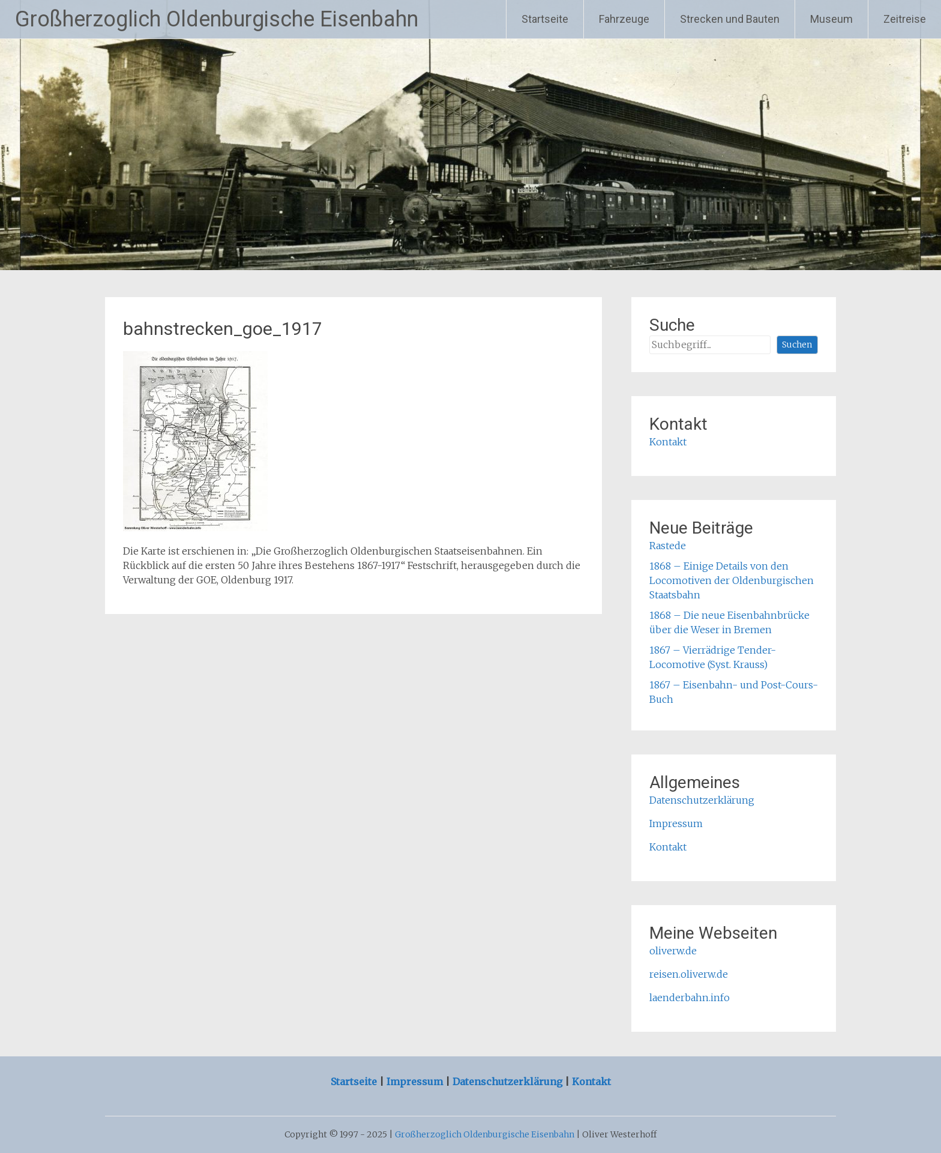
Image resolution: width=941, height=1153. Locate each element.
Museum (831, 19)
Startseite (545, 19)
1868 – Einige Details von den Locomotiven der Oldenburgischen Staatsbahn (731, 580)
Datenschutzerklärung (701, 800)
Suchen (797, 344)
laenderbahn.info (689, 998)
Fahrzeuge (624, 19)
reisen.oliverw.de (688, 974)
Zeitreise (904, 19)
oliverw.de (673, 951)
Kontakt (668, 442)
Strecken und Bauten (730, 19)
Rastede (667, 546)
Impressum (676, 823)
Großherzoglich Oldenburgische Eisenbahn (216, 19)
